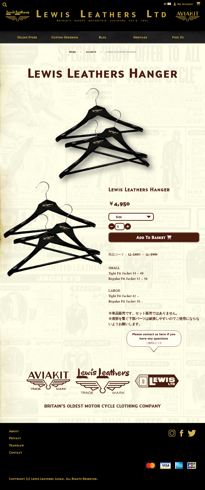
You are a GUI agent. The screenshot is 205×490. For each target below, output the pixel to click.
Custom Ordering (64, 37)
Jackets (91, 51)
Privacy (15, 438)
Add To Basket (153, 237)
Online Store (27, 37)
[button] (4, 4)
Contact (15, 452)
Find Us (178, 37)
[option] (53, 229)
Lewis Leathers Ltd (102, 13)
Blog (102, 37)
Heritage (140, 37)
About (14, 431)
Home (72, 51)
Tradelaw (16, 445)
